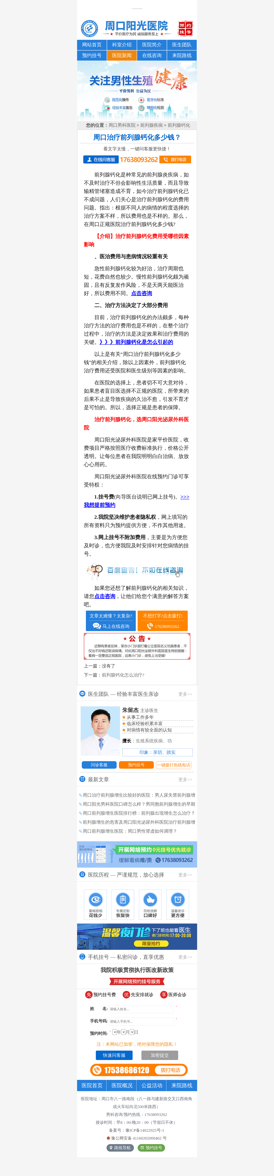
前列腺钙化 (179, 125)
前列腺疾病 (151, 125)
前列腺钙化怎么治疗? (123, 675)
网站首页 (92, 44)
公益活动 (151, 1085)
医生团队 (182, 44)
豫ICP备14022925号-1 (144, 1130)
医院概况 (122, 1085)
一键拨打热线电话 (173, 765)
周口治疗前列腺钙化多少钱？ (137, 137)
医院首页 (92, 1085)
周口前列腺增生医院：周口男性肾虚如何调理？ (130, 831)
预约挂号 (92, 55)
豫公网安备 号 (137, 1138)
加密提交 (160, 1055)
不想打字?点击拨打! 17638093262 (163, 621)
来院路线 (182, 55)
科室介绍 (122, 44)
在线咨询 (152, 55)
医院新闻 (122, 55)
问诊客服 (99, 764)
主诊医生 (140, 710)
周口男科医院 (122, 125)
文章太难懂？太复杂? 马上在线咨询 (111, 621)
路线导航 (120, 1147)
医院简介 (152, 44)
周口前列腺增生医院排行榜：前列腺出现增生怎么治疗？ (139, 813)
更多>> (185, 694)
